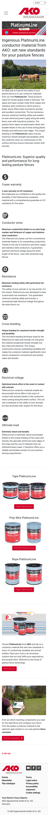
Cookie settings (33, 792)
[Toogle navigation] (6, 13)
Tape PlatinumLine (24, 506)
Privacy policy (32, 783)
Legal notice (31, 780)
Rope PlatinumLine (24, 589)
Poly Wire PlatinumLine (24, 548)
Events (5, 777)
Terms (29, 777)
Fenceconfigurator (12, 738)
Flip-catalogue (8, 783)
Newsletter (7, 780)
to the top (6, 753)
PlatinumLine (9, 668)
